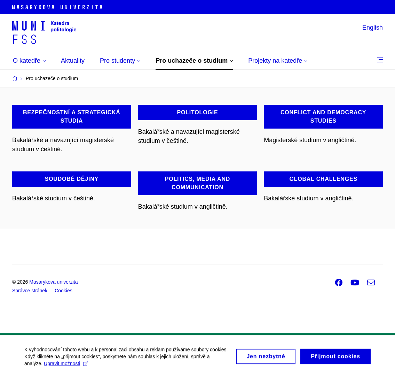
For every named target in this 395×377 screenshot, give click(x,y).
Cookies (63, 290)
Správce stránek (29, 290)
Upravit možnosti (66, 366)
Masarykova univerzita (53, 282)
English (372, 27)
